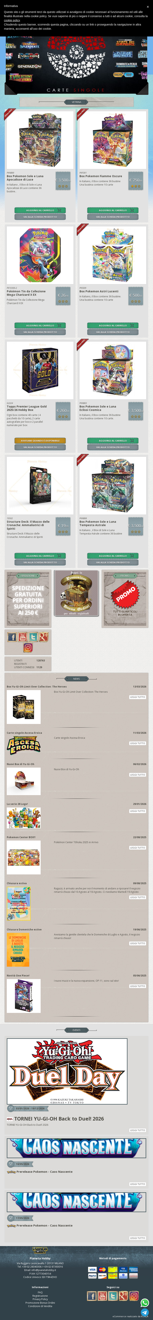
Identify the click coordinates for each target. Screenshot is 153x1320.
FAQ (40, 1292)
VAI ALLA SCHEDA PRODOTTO (40, 216)
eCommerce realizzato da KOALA (130, 1316)
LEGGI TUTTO (137, 696)
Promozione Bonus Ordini (40, 1302)
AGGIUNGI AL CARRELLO (40, 210)
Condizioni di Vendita (40, 1306)
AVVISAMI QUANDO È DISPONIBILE (40, 440)
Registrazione (40, 1295)
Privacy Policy (40, 1299)
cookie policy (12, 20)
